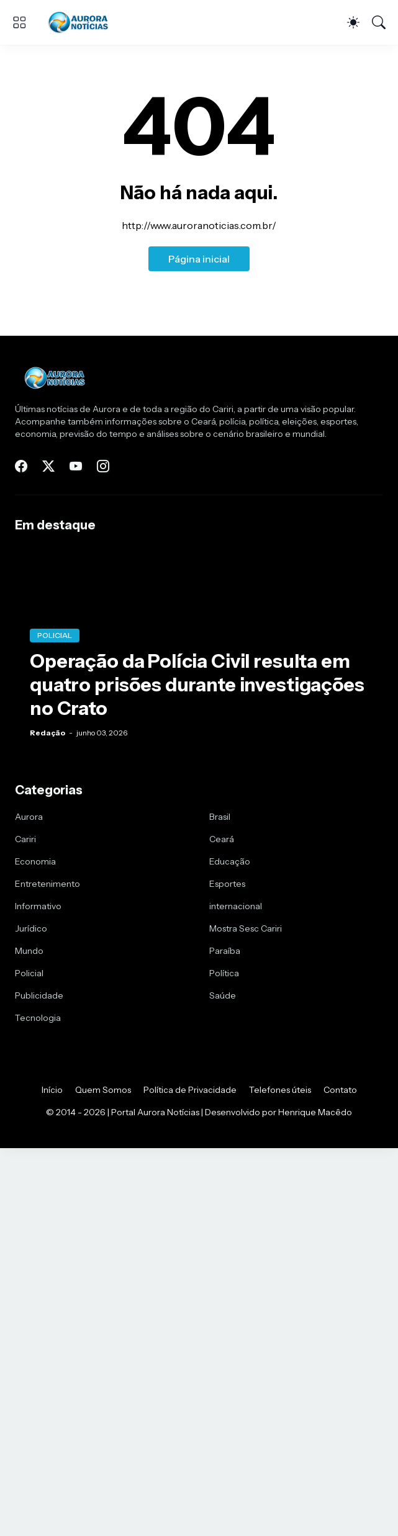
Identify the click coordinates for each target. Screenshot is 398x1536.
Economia (35, 861)
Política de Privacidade (190, 1089)
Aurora (29, 816)
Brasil (219, 816)
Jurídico (31, 928)
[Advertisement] (199, 1254)
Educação (229, 861)
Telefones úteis (280, 1089)
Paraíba (224, 950)
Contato (340, 1089)
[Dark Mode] (353, 22)
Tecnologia (38, 1017)
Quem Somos (103, 1089)
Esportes (227, 883)
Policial (29, 973)
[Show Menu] (19, 22)
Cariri (25, 839)
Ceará (221, 839)
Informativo (38, 906)
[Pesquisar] (379, 22)
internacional (235, 906)
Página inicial (199, 259)
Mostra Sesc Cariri (245, 928)
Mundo (29, 950)
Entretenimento (47, 883)
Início (52, 1089)
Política (224, 973)
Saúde (222, 995)
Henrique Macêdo (315, 1112)
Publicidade (39, 995)
